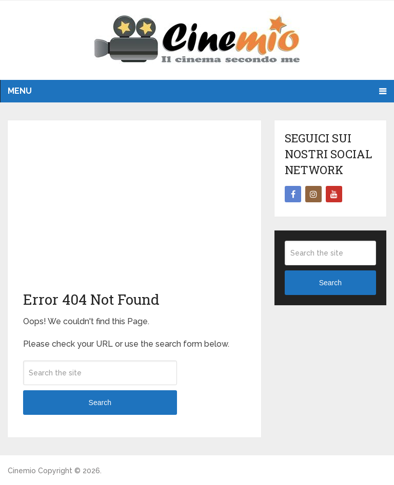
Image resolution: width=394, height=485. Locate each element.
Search (100, 402)
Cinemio (22, 471)
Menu (20, 91)
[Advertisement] (134, 212)
